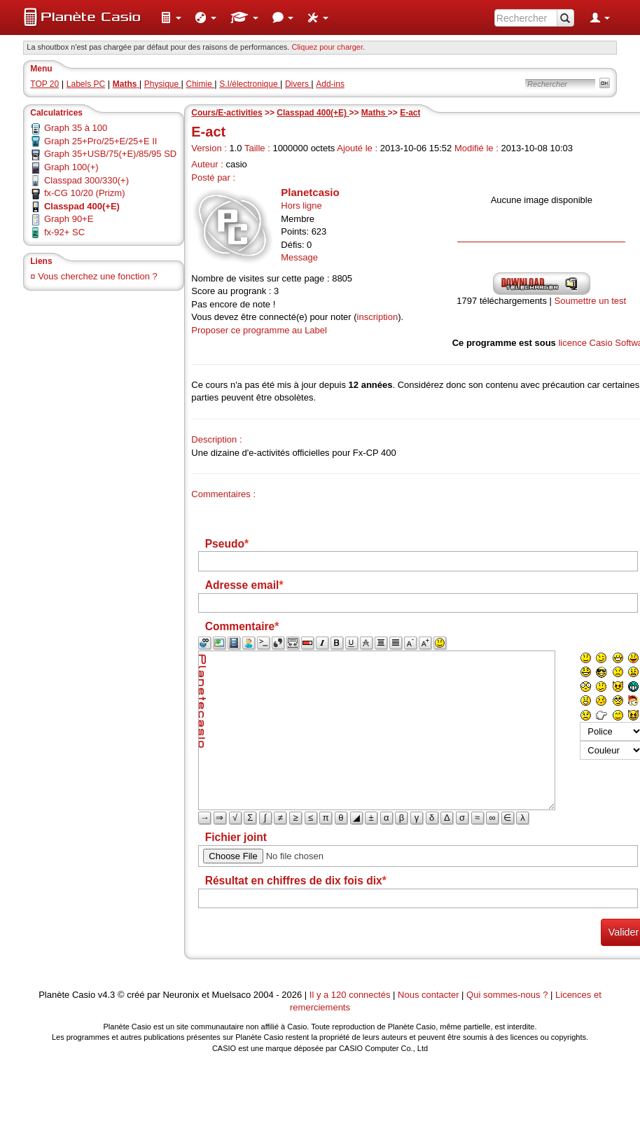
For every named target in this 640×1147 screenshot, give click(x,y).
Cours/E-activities (226, 113)
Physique (162, 84)
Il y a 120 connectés (351, 994)
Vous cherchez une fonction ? (98, 276)
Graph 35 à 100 (75, 128)
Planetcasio (310, 192)
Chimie (200, 84)
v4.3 (107, 994)
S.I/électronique (249, 84)
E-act (410, 113)
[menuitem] (170, 17)
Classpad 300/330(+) (86, 180)
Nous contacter (428, 994)
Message (299, 257)
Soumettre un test (591, 301)
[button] (170, 17)
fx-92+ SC (64, 232)
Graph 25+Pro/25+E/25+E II (101, 141)
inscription (377, 317)
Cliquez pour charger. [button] (328, 47)
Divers (298, 84)
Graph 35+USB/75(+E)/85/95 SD (110, 153)
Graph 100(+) (71, 167)
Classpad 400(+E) (313, 113)
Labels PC (86, 84)
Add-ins (330, 84)
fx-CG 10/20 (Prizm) (84, 193)
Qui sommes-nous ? (507, 994)
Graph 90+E (68, 219)
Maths (374, 113)
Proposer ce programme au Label (259, 330)
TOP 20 (44, 84)
